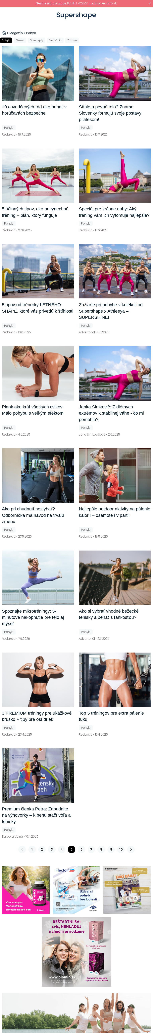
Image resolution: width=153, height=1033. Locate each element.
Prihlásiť (144, 16)
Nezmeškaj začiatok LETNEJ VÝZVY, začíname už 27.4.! (76, 3)
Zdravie (72, 40)
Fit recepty (36, 40)
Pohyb (6, 40)
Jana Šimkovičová (92, 434)
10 (121, 849)
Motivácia (55, 40)
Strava (20, 40)
